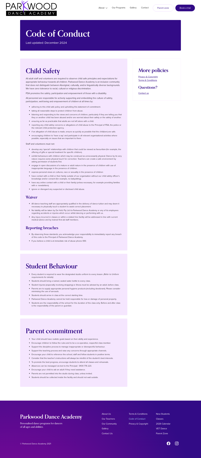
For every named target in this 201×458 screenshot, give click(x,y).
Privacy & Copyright (148, 76)
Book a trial (185, 8)
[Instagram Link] (176, 443)
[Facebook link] (168, 443)
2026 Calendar (163, 423)
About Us (106, 414)
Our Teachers (108, 418)
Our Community (109, 423)
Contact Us (107, 433)
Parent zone (163, 8)
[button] (103, 8)
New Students (163, 414)
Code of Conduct (137, 418)
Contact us (143, 93)
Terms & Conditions (147, 80)
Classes (159, 418)
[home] (31, 8)
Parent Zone (162, 433)
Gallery (105, 428)
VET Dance (161, 428)
